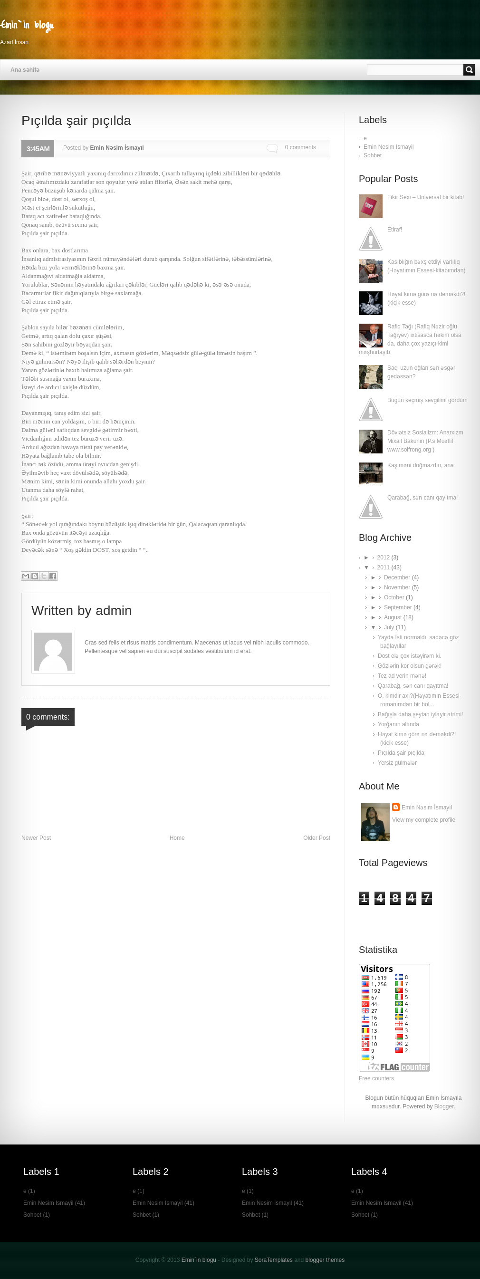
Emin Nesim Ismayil (388, 147)
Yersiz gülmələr (397, 763)
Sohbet (373, 155)
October (395, 597)
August (393, 617)
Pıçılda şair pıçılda (401, 753)
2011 (384, 567)
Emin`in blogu (27, 24)
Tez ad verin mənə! (402, 676)
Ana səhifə (24, 70)
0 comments (300, 147)
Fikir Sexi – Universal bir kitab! (425, 197)
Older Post (316, 838)
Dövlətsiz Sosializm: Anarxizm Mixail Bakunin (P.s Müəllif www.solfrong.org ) (425, 441)
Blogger (444, 1106)
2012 (384, 557)
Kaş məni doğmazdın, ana (420, 465)
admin (114, 610)
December (398, 577)
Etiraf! (394, 229)
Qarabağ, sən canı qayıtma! (422, 497)
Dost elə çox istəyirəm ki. (410, 656)
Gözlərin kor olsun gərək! (410, 666)
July (390, 627)
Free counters (376, 1078)
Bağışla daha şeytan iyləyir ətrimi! (420, 714)
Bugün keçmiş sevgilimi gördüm (427, 400)
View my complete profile (423, 820)
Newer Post (36, 838)
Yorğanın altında (398, 724)
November (398, 587)
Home (177, 838)
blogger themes (325, 1260)
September (398, 607)
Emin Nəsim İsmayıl (427, 807)
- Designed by (254, 1260)
